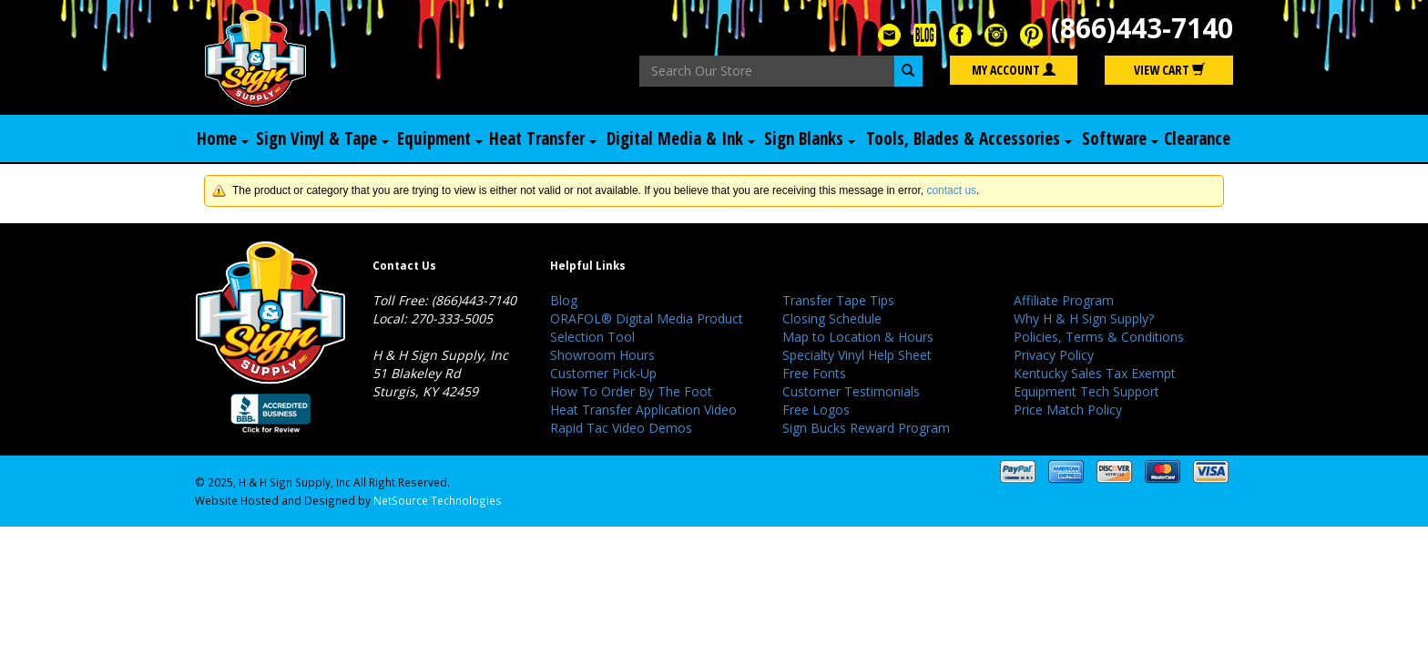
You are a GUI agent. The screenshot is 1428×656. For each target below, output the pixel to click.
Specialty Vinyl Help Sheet (857, 355)
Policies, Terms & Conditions (1099, 336)
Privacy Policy (1054, 355)
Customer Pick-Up (603, 373)
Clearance (1197, 138)
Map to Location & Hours (857, 336)
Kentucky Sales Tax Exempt (1095, 373)
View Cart (1169, 69)
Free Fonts (814, 373)
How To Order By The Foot (631, 391)
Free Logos (816, 409)
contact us (951, 190)
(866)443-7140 (1142, 27)
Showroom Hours (602, 355)
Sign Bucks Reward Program (866, 427)
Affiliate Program (1064, 300)
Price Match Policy (1068, 409)
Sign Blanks (809, 138)
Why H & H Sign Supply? (1084, 318)
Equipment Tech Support (1086, 391)
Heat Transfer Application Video (643, 409)
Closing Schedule (832, 318)
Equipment (440, 138)
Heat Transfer (543, 138)
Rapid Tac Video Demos (621, 427)
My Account (1014, 69)
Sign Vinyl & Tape (322, 138)
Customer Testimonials (851, 391)
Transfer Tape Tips (838, 300)
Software (1120, 138)
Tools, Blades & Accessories (969, 138)
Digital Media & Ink (681, 138)
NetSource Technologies (437, 500)
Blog (563, 300)
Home (223, 138)
